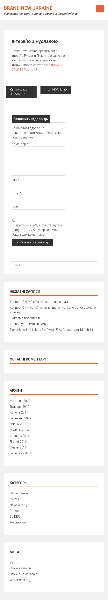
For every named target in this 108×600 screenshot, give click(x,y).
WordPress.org (20, 580)
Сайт (15, 207)
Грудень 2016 (19, 430)
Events (14, 499)
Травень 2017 (19, 406)
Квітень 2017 (19, 412)
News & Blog (18, 505)
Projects (15, 511)
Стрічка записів (21, 568)
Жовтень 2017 (20, 401)
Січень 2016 (18, 447)
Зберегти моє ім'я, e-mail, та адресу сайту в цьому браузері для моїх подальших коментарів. (37, 229)
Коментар (20, 144)
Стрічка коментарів (23, 574)
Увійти (14, 562)
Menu (100, 8)
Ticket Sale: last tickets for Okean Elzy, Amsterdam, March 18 (51, 330)
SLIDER (15, 516)
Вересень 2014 (21, 453)
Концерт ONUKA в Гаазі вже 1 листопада (39, 302)
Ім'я (15, 180)
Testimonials (18, 522)
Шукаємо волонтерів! (25, 318)
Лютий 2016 (18, 441)
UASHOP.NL (57, 89)
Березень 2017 (20, 418)
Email (16, 193)
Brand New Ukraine (28, 8)
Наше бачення (20, 493)
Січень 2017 (18, 424)
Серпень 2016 (20, 436)
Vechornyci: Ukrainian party (28, 324)
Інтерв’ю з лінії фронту (18, 91)
